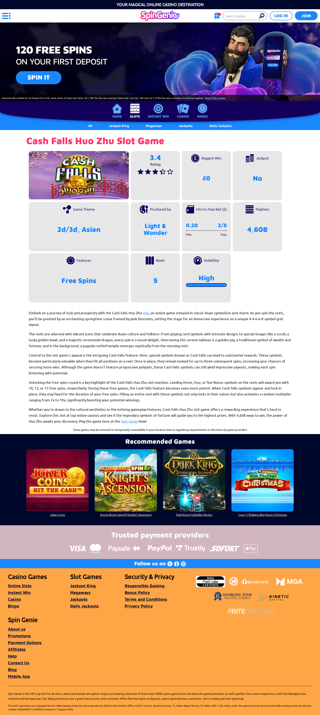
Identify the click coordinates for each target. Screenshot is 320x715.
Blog (12, 669)
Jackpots (79, 599)
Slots (135, 116)
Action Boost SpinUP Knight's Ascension (126, 514)
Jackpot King (83, 585)
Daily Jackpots (84, 606)
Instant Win (158, 116)
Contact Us (18, 662)
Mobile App (19, 676)
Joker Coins (57, 514)
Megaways (80, 592)
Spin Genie (129, 421)
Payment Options (25, 642)
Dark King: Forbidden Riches (194, 514)
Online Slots (20, 585)
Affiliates (17, 649)
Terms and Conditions (146, 599)
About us (17, 629)
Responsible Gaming (144, 585)
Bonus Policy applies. (215, 98)
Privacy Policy (139, 606)
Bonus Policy (137, 592)
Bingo (202, 116)
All (90, 126)
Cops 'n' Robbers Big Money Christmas (262, 514)
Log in (281, 15)
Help (12, 656)
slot (146, 313)
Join (306, 15)
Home (117, 116)
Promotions (19, 635)
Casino (183, 116)
